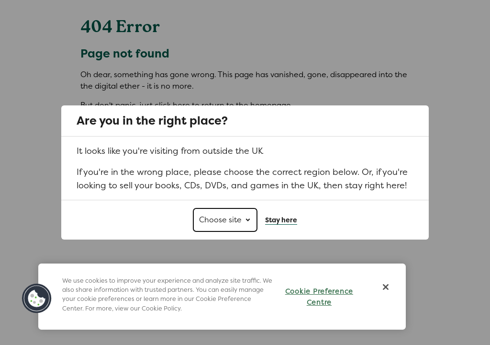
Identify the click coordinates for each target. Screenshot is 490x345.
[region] (222, 297)
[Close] (385, 287)
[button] (37, 298)
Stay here (281, 220)
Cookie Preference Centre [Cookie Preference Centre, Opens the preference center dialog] (319, 297)
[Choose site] (225, 220)
